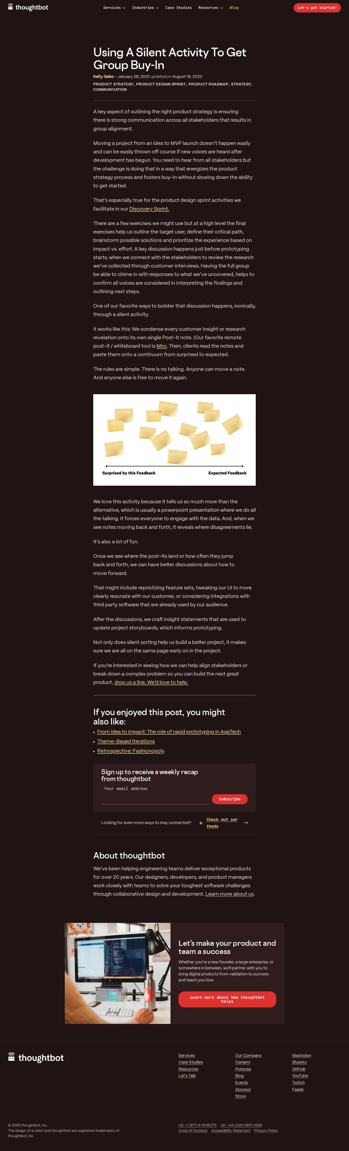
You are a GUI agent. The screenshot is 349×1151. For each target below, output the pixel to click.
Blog (234, 7)
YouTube (300, 1076)
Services (114, 8)
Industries (145, 8)
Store (240, 1096)
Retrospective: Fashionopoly (130, 751)
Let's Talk (187, 1076)
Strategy (241, 84)
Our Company (248, 1056)
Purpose (243, 1069)
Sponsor (243, 1090)
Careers (242, 1062)
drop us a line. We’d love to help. (151, 682)
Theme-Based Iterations (126, 741)
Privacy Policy (266, 1131)
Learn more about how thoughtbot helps (227, 999)
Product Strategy (113, 84)
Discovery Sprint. (149, 209)
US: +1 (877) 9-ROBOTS (198, 1125)
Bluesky (299, 1062)
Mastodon (301, 1056)
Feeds (298, 1090)
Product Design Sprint (161, 84)
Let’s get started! (317, 7)
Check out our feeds (219, 823)
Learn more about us (229, 894)
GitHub (299, 1069)
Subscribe (230, 799)
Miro (161, 346)
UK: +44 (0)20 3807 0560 (241, 1125)
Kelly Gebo (103, 77)
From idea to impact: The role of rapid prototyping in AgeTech (169, 732)
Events (241, 1083)
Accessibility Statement (230, 1131)
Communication (110, 89)
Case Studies (179, 7)
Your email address (126, 788)
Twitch (298, 1083)
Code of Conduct (193, 1131)
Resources (211, 8)
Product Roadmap (208, 84)
